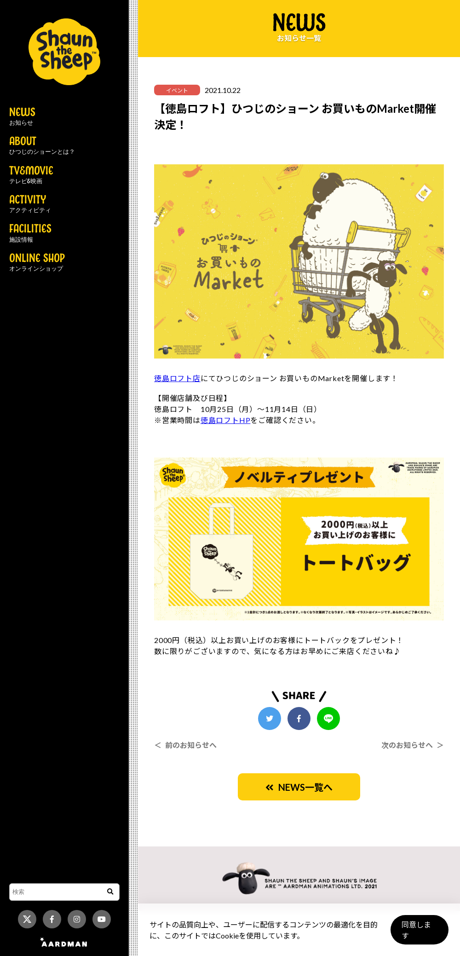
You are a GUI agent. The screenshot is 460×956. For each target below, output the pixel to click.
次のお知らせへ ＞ (412, 745)
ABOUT (42, 146)
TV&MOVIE (31, 175)
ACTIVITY (30, 204)
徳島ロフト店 (177, 378)
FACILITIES (30, 233)
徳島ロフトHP (226, 420)
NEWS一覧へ (299, 787)
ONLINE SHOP (37, 263)
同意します (419, 933)
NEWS (22, 117)
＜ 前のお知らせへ (185, 745)
